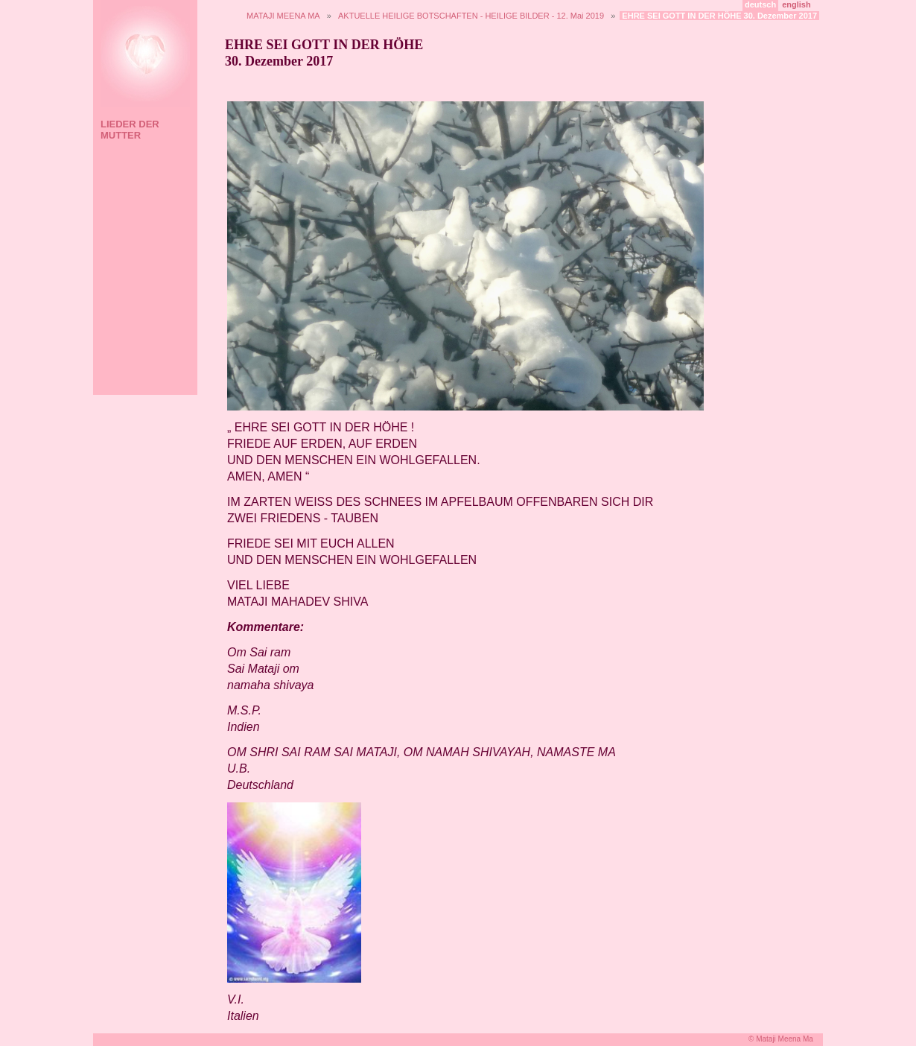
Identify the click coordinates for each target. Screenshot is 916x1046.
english (796, 4)
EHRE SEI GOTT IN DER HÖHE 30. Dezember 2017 (719, 15)
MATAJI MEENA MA (283, 15)
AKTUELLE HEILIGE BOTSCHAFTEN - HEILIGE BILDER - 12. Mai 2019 (471, 15)
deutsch (760, 4)
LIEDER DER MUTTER (130, 129)
